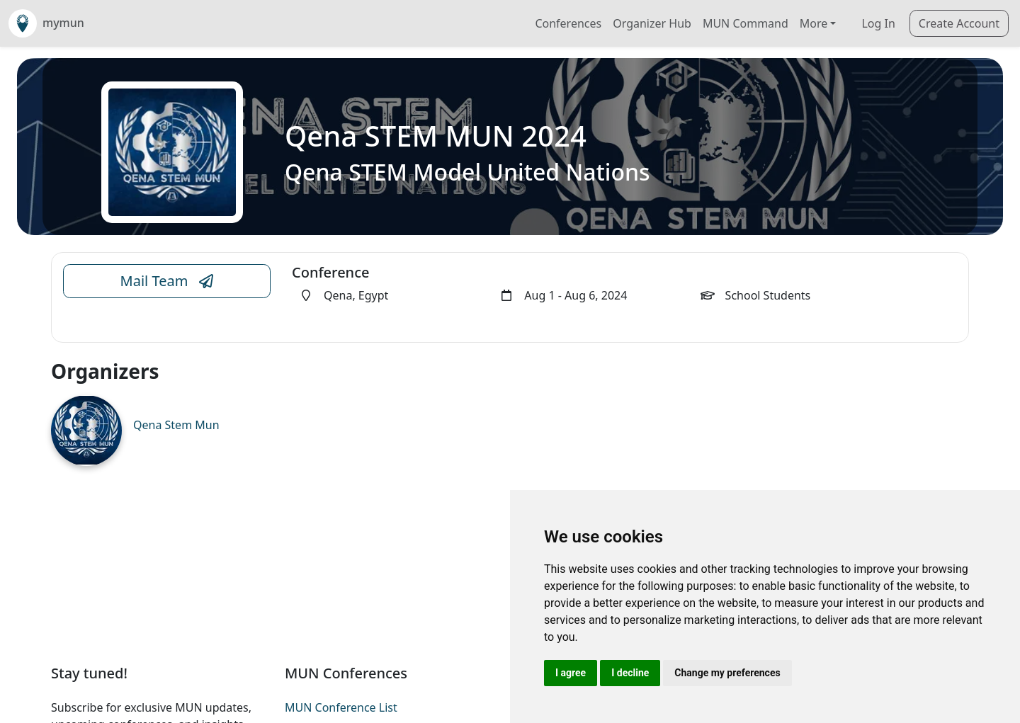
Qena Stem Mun (176, 425)
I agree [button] (570, 672)
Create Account (959, 23)
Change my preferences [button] (727, 672)
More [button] (814, 23)
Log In (878, 23)
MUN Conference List (341, 707)
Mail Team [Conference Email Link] (167, 281)
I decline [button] (630, 672)
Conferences (568, 23)
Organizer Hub (652, 23)
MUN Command (745, 23)
